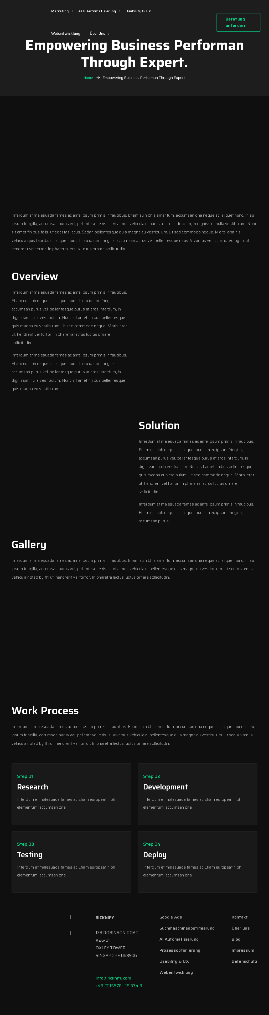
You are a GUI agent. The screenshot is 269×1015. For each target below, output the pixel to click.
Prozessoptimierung (179, 950)
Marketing (60, 11)
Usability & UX (138, 11)
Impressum (243, 950)
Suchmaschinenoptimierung (187, 928)
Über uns (97, 33)
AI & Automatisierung (97, 11)
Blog (236, 939)
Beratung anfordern (236, 22)
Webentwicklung (65, 33)
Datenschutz (244, 961)
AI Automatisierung (179, 939)
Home (88, 77)
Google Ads (170, 917)
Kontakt (240, 917)
